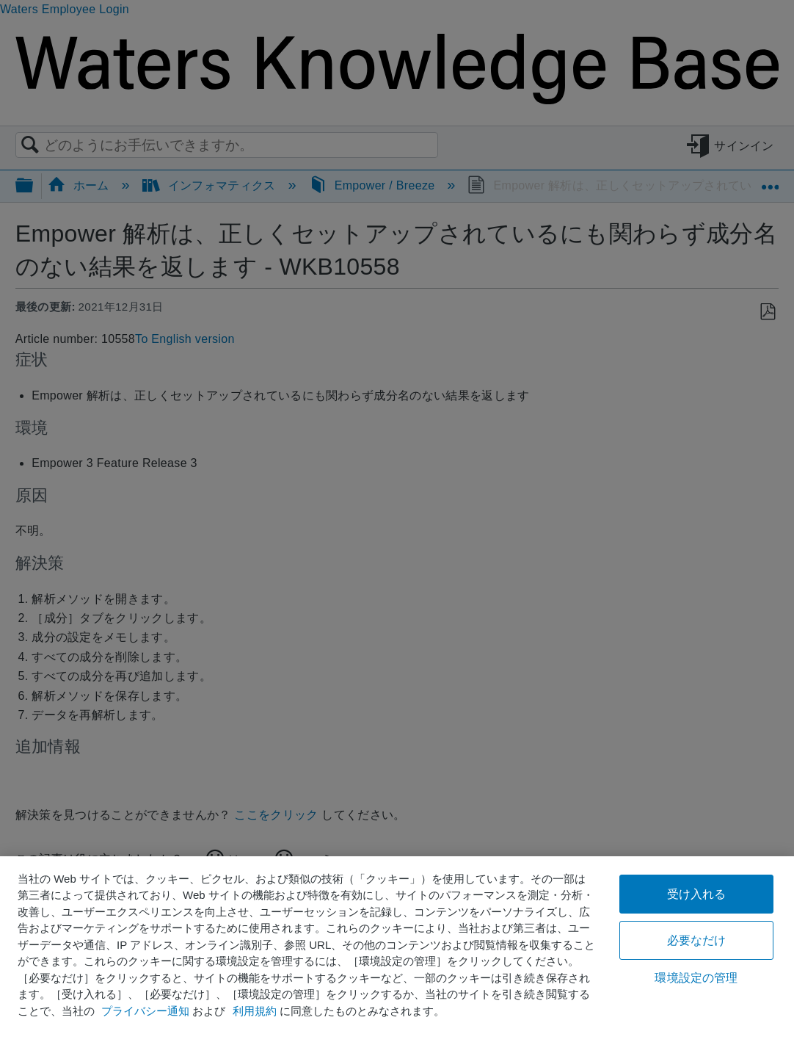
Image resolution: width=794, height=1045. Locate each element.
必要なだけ (696, 940)
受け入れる (696, 894)
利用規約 (255, 1011)
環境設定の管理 (696, 978)
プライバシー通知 (145, 1011)
